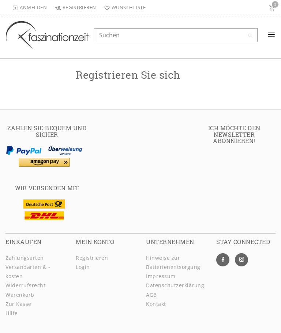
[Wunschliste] (123, 7)
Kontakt (156, 303)
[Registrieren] (75, 7)
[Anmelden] (29, 7)
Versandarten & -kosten (27, 271)
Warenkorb (19, 294)
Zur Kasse (18, 303)
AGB (151, 294)
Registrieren (92, 257)
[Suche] (250, 36)
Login (83, 266)
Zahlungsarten (24, 257)
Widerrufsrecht (25, 285)
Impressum (161, 276)
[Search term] (176, 35)
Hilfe (11, 313)
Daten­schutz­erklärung (175, 285)
